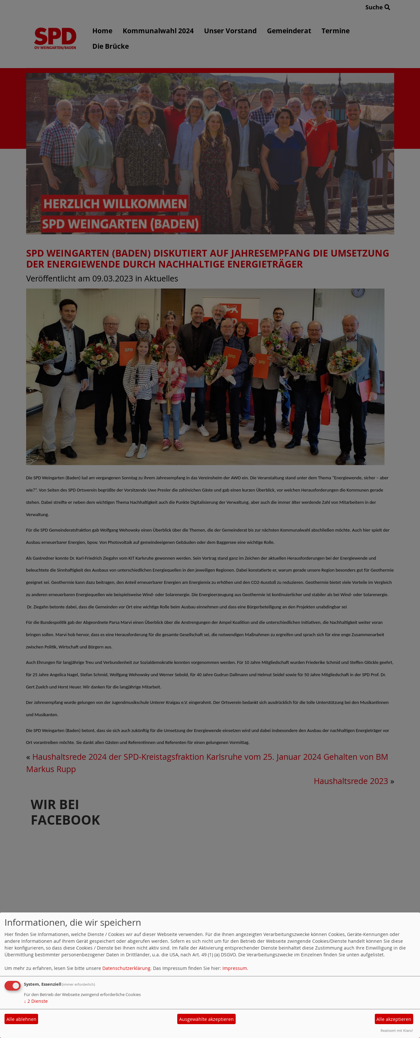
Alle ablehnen (21, 1019)
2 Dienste (36, 1001)
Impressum (234, 968)
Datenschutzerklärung (126, 968)
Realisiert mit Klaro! (397, 1030)
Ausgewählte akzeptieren (206, 1019)
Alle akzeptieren (393, 1019)
